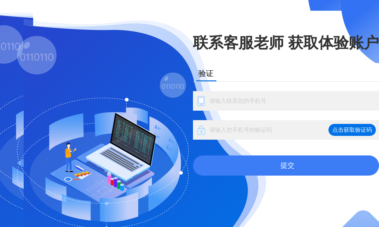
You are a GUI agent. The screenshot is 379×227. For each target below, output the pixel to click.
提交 (287, 165)
